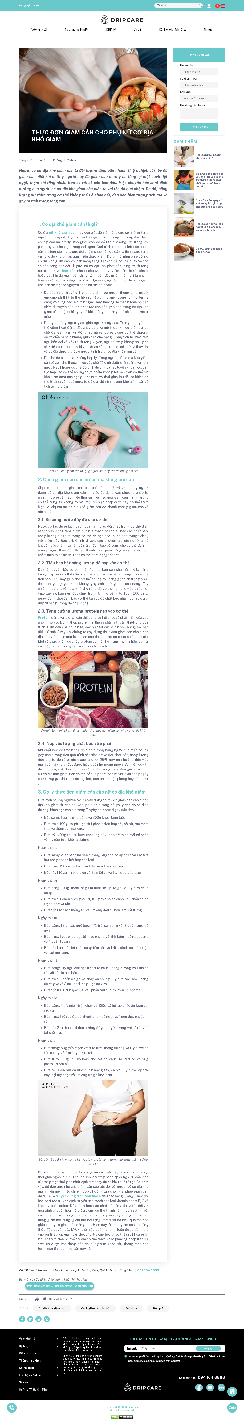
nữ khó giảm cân (63, 232)
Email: (132, 1348)
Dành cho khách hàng (172, 29)
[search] (200, 5)
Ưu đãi (137, 29)
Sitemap (24, 1382)
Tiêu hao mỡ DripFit (76, 29)
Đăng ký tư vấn (29, 5)
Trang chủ (26, 160)
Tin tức (208, 29)
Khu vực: (185, 92)
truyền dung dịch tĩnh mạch (78, 1196)
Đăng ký (208, 1348)
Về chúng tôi (39, 29)
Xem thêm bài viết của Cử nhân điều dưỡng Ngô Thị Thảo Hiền (59, 1286)
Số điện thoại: (188, 78)
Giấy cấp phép (28, 1353)
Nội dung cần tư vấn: (193, 105)
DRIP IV (111, 29)
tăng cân (68, 271)
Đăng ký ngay (199, 126)
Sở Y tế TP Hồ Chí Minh (33, 1389)
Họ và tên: (186, 65)
